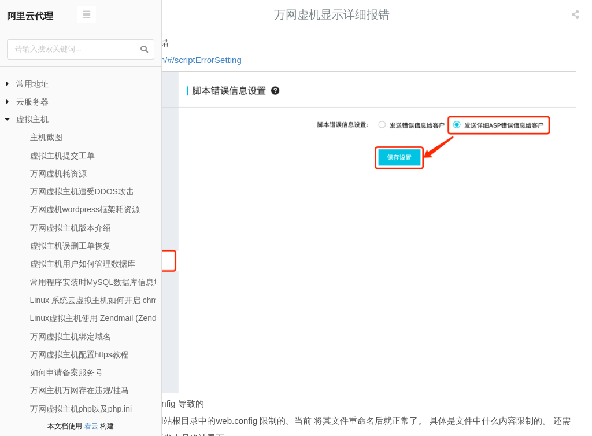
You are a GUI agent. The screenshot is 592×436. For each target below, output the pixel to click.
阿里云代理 (30, 16)
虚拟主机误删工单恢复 (70, 245)
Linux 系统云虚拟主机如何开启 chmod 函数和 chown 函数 (134, 300)
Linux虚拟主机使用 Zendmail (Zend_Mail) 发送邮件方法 (130, 318)
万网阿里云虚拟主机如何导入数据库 (513, 404)
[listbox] (576, 14)
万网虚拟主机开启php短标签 (259, 404)
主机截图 (46, 137)
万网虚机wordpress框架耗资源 (85, 209)
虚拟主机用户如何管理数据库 (82, 263)
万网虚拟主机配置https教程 (79, 354)
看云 (91, 426)
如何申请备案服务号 (66, 372)
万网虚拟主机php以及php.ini (81, 408)
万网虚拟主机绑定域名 (70, 336)
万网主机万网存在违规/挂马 (80, 390)
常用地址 (32, 83)
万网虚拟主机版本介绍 (70, 227)
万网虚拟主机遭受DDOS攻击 (82, 191)
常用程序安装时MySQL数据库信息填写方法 (108, 282)
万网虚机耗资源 (58, 173)
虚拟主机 (32, 119)
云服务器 (32, 101)
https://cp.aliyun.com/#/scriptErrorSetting (253, 60)
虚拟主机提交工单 (62, 155)
